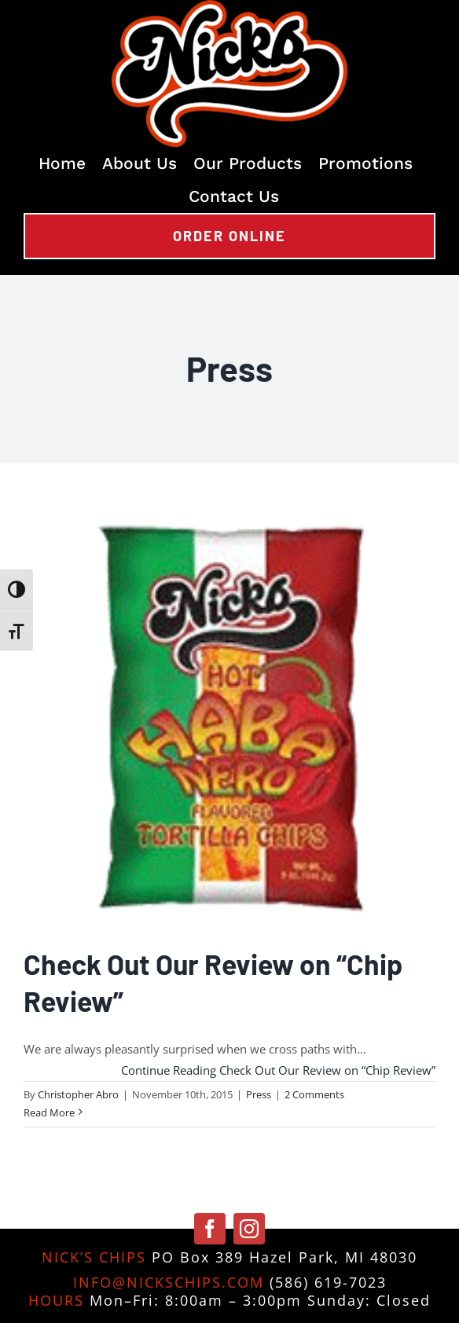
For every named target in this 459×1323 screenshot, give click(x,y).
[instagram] (249, 1228)
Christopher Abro (78, 1094)
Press (258, 1094)
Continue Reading (278, 1070)
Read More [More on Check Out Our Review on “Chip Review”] (49, 1112)
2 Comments (314, 1094)
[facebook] (210, 1228)
